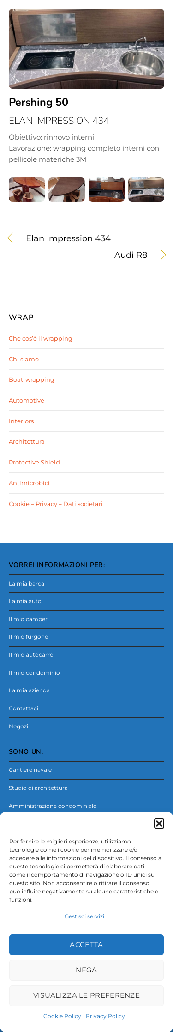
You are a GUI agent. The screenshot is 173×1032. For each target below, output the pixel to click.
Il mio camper (28, 619)
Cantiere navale (30, 770)
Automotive (26, 400)
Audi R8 (78, 255)
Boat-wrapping (31, 379)
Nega (86, 969)
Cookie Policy (62, 1016)
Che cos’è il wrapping (40, 338)
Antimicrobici (29, 483)
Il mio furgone (28, 637)
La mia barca (26, 583)
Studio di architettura (38, 788)
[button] (159, 823)
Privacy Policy (105, 1016)
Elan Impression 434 (68, 238)
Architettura (27, 441)
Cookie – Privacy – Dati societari (56, 503)
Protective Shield (34, 462)
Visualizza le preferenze (86, 995)
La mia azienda (29, 690)
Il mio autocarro (31, 655)
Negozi (18, 726)
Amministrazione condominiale (52, 806)
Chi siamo (24, 359)
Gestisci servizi (84, 916)
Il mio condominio (34, 673)
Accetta (86, 944)
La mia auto (25, 601)
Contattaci (23, 708)
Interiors (21, 421)
